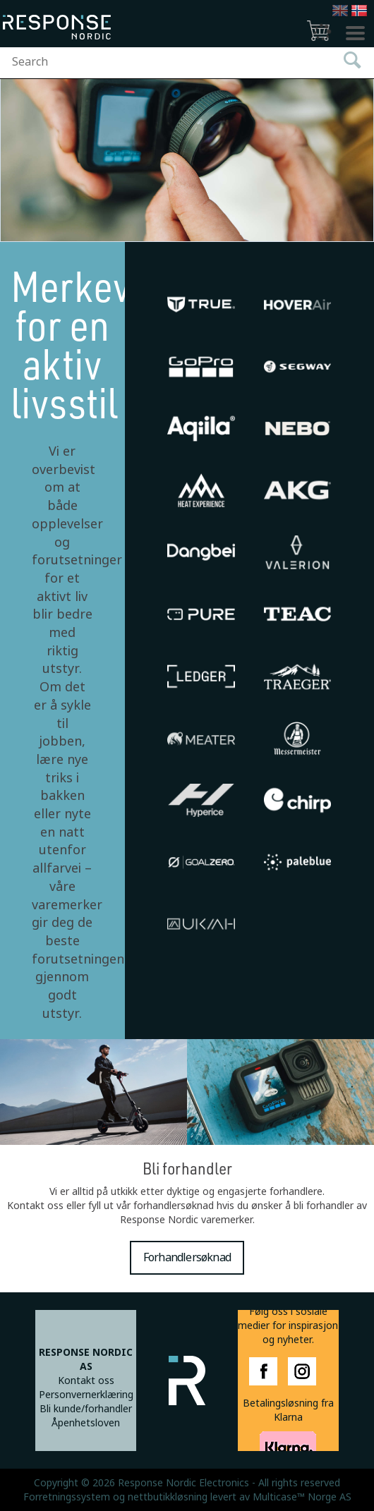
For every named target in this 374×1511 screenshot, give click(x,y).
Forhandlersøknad (187, 1257)
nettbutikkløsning (167, 1497)
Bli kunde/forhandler (86, 1409)
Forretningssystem (66, 1497)
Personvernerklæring (86, 1395)
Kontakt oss (86, 1380)
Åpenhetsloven (86, 1423)
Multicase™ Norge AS (302, 1497)
